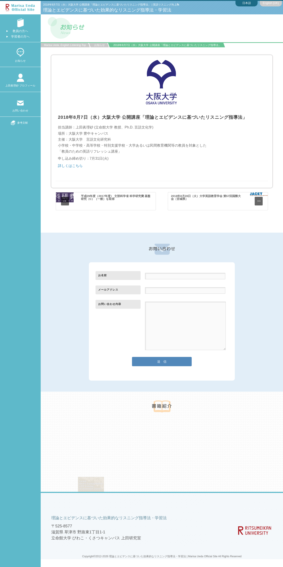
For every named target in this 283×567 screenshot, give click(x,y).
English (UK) (271, 3)
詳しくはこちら (70, 166)
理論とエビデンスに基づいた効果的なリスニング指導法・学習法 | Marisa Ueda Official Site (163, 556)
